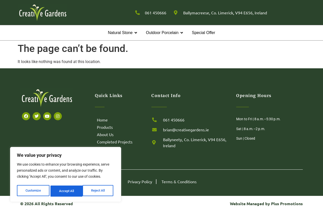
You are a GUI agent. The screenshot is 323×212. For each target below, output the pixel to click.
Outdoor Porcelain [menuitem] (162, 33)
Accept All (99, 191)
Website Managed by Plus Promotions (266, 203)
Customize (33, 191)
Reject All (66, 191)
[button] (136, 33)
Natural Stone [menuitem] (120, 33)
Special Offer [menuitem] (203, 33)
